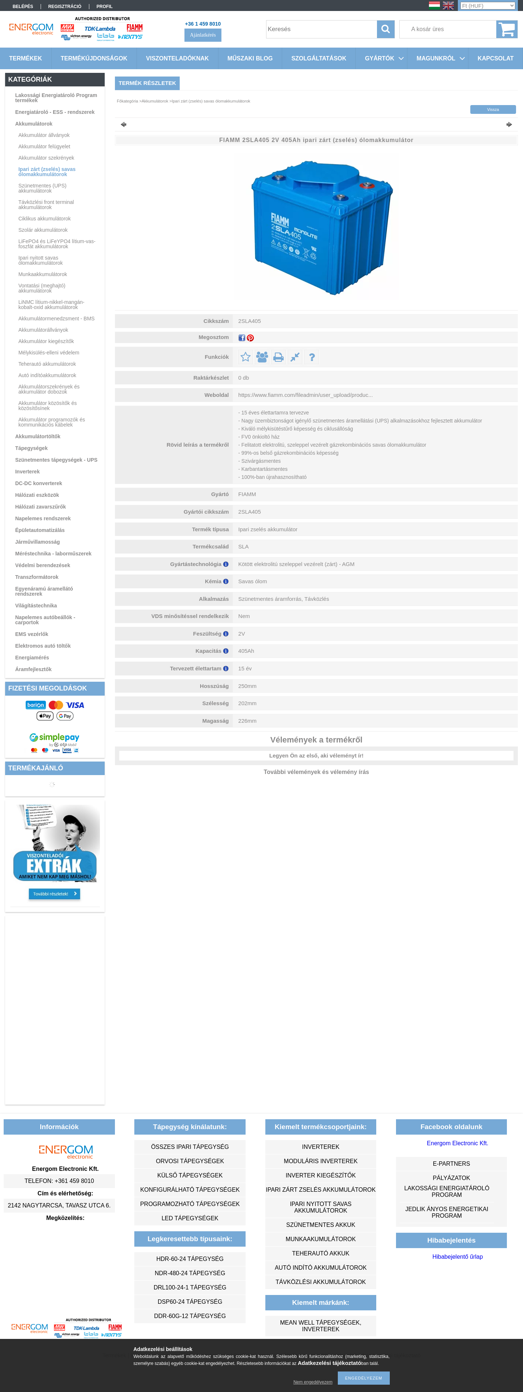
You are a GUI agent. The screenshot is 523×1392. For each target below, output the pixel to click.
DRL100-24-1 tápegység (190, 1287)
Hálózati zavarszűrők (40, 507)
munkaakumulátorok (320, 1239)
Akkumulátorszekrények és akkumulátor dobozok (48, 389)
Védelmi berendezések (42, 565)
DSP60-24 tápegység (190, 1302)
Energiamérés (32, 657)
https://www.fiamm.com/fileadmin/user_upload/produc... (305, 395)
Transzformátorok (36, 577)
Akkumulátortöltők (37, 436)
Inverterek (27, 471)
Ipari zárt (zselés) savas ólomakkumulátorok (46, 171)
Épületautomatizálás (39, 530)
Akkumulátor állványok (44, 135)
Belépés (22, 6)
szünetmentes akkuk (320, 1225)
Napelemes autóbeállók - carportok (45, 619)
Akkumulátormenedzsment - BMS (56, 318)
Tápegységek (31, 448)
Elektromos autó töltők (43, 646)
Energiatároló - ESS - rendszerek (54, 112)
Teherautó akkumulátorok (47, 364)
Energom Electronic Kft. (457, 1143)
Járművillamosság (37, 542)
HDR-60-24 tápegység (190, 1259)
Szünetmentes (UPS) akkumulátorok (42, 188)
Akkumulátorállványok (43, 330)
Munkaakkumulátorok (42, 274)
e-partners (451, 1164)
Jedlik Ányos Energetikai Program (446, 1212)
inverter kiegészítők (320, 1175)
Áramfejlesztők (33, 669)
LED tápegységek (189, 1218)
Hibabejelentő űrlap (457, 1257)
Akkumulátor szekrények (46, 158)
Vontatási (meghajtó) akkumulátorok (41, 288)
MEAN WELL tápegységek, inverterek (320, 1326)
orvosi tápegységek (190, 1161)
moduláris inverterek (321, 1161)
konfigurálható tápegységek (189, 1190)
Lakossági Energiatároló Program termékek (56, 97)
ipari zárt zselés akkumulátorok (321, 1190)
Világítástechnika (36, 605)
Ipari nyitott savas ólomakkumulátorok (40, 260)
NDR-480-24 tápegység (190, 1273)
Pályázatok (451, 1178)
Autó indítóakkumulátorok (47, 375)
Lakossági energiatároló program (446, 1191)
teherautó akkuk (320, 1253)
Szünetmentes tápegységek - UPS (56, 460)
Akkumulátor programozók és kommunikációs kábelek (51, 422)
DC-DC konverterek (38, 483)
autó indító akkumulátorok (321, 1268)
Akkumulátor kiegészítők (46, 341)
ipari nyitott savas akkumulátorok (320, 1207)
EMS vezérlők (31, 634)
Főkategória (127, 101)
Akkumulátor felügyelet (44, 146)
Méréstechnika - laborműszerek (53, 554)
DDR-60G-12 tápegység (190, 1316)
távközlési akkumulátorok (321, 1282)
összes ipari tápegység (190, 1147)
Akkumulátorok (33, 124)
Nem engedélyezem (313, 1382)
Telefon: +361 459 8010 (59, 1181)
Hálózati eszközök (37, 495)
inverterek (320, 1147)
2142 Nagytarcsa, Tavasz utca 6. (59, 1205)
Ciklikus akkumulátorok (44, 219)
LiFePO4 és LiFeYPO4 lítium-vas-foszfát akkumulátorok (57, 243)
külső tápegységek (190, 1175)
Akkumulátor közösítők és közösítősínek (47, 405)
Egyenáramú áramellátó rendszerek (44, 591)
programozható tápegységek (190, 1204)
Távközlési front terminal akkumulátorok (46, 204)
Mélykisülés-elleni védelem (48, 353)
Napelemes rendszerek (43, 518)
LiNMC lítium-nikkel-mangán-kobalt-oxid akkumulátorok (51, 304)
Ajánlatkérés (203, 35)
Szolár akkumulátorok (43, 230)
